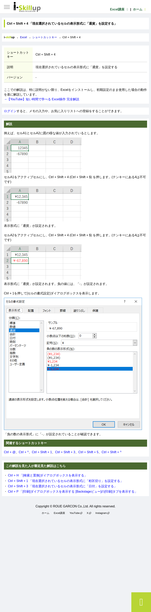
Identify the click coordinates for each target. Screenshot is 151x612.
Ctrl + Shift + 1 (42, 452)
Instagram (101, 513)
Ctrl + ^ (24, 452)
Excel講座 (119, 9)
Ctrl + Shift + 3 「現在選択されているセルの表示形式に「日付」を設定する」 (62, 486)
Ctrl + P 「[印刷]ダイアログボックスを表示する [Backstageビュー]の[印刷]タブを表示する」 (73, 491)
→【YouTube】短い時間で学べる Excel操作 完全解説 (41, 99)
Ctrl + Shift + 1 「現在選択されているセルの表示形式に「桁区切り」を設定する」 (65, 481)
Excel (23, 37)
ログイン (10, 111)
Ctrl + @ (10, 452)
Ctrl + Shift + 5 (88, 452)
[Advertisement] (75, 562)
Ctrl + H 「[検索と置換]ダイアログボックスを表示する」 (47, 475)
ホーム (140, 9)
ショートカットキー (44, 37)
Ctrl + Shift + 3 (65, 452)
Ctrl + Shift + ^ (112, 452)
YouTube (75, 513)
